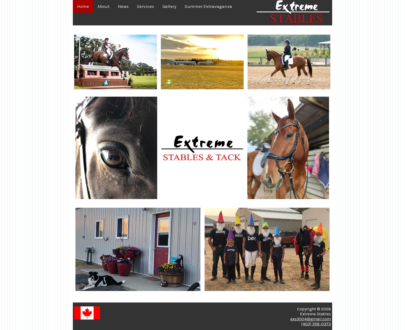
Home (83, 6)
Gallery (169, 6)
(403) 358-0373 (316, 323)
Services (145, 6)
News (123, 6)
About (103, 6)
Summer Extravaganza (208, 6)
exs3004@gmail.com (310, 318)
